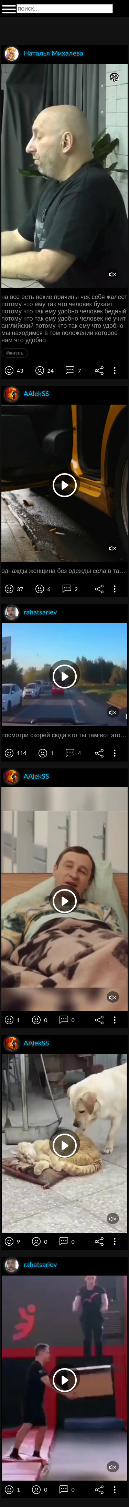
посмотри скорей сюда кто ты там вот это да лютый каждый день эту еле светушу (64, 735)
